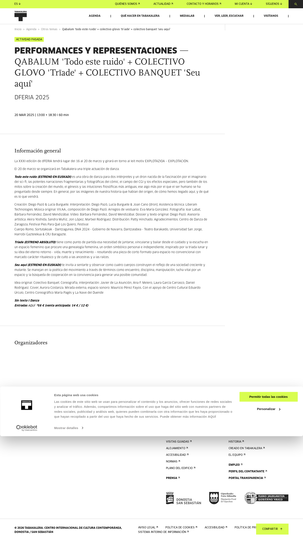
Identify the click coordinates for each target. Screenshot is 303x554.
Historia (236, 453)
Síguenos (274, 4)
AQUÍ (212, 534)
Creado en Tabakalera (246, 460)
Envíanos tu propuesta (247, 423)
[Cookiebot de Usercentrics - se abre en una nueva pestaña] (27, 546)
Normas (172, 473)
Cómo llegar (176, 446)
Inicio (17, 41)
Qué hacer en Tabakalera (140, 16)
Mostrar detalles (66, 546)
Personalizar (268, 527)
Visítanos (271, 16)
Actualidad (163, 4)
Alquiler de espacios (245, 417)
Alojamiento (176, 460)
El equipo (237, 466)
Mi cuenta (243, 4)
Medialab (187, 16)
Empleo (235, 476)
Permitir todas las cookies (268, 515)
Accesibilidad (177, 466)
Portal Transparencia (247, 489)
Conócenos (238, 440)
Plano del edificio (180, 480)
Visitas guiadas (178, 453)
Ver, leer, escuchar (229, 16)
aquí (33, 317)
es (17, 4)
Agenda (95, 16)
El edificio (237, 446)
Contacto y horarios (204, 4)
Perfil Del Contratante (247, 483)
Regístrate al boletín (183, 417)
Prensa (172, 489)
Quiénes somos (127, 4)
